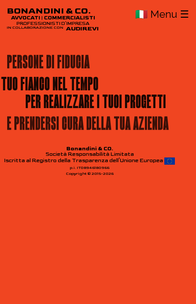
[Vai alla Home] (53, 19)
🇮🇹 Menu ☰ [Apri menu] (162, 14)
